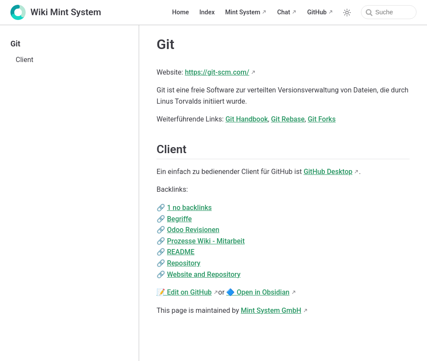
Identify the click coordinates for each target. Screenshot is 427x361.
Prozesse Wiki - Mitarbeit (206, 241)
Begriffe (179, 219)
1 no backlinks (189, 207)
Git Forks (322, 119)
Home (180, 12)
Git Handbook (246, 119)
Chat (283, 12)
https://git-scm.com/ (217, 72)
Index (206, 12)
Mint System (242, 12)
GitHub (317, 12)
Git (15, 43)
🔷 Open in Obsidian (257, 292)
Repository (183, 263)
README (180, 252)
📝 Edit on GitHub (184, 292)
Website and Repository (203, 274)
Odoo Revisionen (193, 230)
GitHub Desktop (328, 171)
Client (24, 60)
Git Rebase (287, 119)
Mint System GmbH (271, 310)
